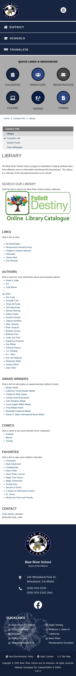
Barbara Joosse (13, 331)
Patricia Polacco (13, 348)
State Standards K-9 (22, 642)
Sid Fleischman (13, 307)
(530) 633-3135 (36, 588)
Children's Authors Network (18, 251)
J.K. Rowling (11, 351)
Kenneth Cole (12, 300)
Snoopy (9, 441)
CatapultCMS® (45, 667)
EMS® (58, 667)
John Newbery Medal (15, 401)
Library (32, 118)
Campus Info (19, 118)
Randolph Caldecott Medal (18, 411)
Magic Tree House (14, 477)
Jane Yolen (11, 368)
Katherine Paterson (15, 341)
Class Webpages (15, 147)
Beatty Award (12, 387)
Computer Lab (13, 138)
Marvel (9, 437)
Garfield (9, 434)
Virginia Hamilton (14, 321)
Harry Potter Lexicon (15, 474)
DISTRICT (16, 27)
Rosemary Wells (13, 361)
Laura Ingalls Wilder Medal (18, 404)
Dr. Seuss (10, 494)
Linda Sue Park (13, 337)
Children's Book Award (16, 394)
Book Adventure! (13, 464)
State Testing (56, 625)
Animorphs (11, 461)
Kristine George (13, 317)
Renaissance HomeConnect (19, 247)
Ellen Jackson (12, 324)
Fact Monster (12, 261)
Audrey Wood (12, 364)
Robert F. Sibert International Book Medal (25, 414)
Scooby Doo (11, 484)
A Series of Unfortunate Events (20, 491)
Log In (38, 671)
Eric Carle (10, 297)
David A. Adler (12, 280)
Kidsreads (10, 254)
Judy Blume (11, 287)
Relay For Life (19, 638)
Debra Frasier (12, 314)
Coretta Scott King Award (17, 398)
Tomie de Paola (13, 304)
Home (7, 118)
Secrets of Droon (14, 487)
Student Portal (13, 143)
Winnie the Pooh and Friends (19, 497)
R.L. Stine (10, 354)
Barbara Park (12, 334)
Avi (7, 284)
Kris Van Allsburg (14, 358)
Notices (15, 633)
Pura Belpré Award (14, 408)
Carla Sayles (8, 514)
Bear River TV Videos (23, 625)
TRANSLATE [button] (19, 49)
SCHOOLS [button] (17, 38)
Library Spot (11, 257)
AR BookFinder (13, 244)
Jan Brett (6, 294)
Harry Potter (11, 471)
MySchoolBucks (20, 629)
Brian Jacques (12, 327)
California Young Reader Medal (20, 391)
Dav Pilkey (11, 344)
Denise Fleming (13, 311)
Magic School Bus (14, 481)
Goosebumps (12, 467)
